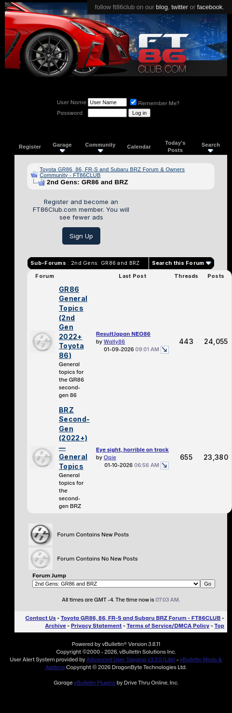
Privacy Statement (96, 626)
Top (219, 626)
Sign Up (81, 236)
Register (30, 147)
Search (211, 147)
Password (69, 113)
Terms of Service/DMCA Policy (168, 626)
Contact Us (40, 618)
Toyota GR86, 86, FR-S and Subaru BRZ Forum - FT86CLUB (140, 618)
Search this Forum (178, 263)
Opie (110, 457)
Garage (62, 147)
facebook (210, 7)
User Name (71, 102)
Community (100, 147)
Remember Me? (154, 103)
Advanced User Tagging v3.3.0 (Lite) (130, 659)
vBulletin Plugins (94, 682)
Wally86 (114, 341)
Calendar (139, 147)
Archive (55, 626)
